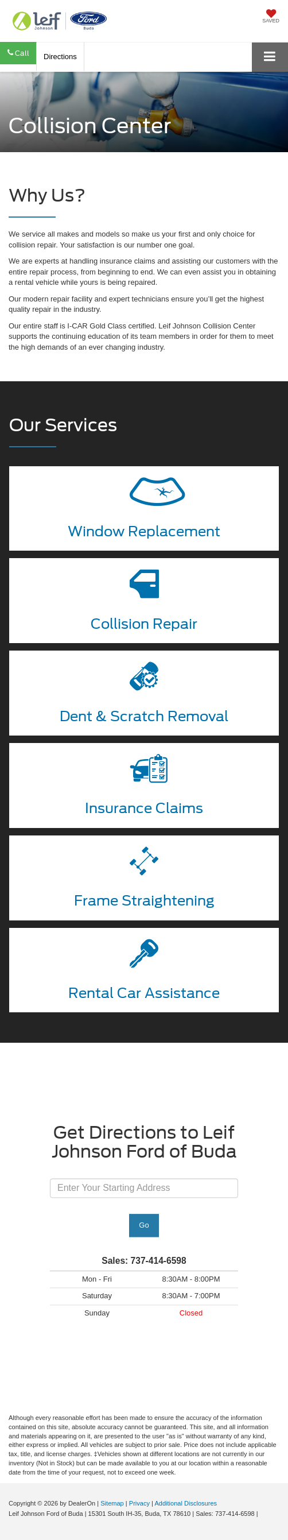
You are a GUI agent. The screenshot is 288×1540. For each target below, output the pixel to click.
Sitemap (112, 1503)
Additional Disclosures (185, 1503)
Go (144, 1225)
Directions (60, 56)
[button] (18, 53)
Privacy (139, 1503)
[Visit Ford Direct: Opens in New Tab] (263, 1513)
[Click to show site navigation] (270, 57)
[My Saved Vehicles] (270, 17)
